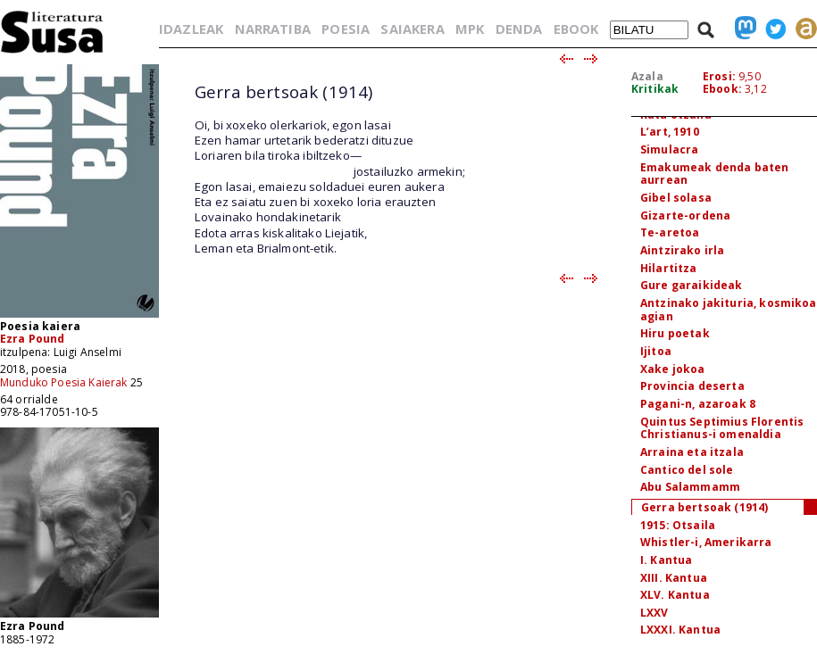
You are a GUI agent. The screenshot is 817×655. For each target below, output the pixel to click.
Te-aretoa (669, 232)
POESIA (345, 28)
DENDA (519, 28)
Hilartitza (668, 268)
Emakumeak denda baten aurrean (714, 174)
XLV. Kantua (675, 594)
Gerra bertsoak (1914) (704, 507)
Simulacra (669, 149)
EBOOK (576, 28)
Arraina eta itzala (692, 452)
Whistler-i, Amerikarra (706, 542)
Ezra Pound (32, 338)
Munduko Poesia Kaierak (64, 382)
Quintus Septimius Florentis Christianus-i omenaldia (722, 428)
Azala (647, 76)
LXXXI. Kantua (680, 629)
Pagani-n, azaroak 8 (697, 403)
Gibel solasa (676, 197)
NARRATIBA (273, 28)
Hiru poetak (675, 333)
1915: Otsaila (677, 525)
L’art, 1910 (669, 131)
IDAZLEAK (191, 28)
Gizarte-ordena (685, 215)
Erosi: (719, 76)
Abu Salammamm (690, 486)
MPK (469, 28)
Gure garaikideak (691, 285)
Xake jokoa (672, 369)
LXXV (654, 612)
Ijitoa (655, 351)
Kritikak (655, 88)
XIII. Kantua (673, 577)
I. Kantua (666, 560)
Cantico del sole (687, 469)
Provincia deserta (692, 386)
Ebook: (722, 88)
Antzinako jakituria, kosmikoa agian (728, 309)
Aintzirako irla (682, 250)
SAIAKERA (412, 28)
